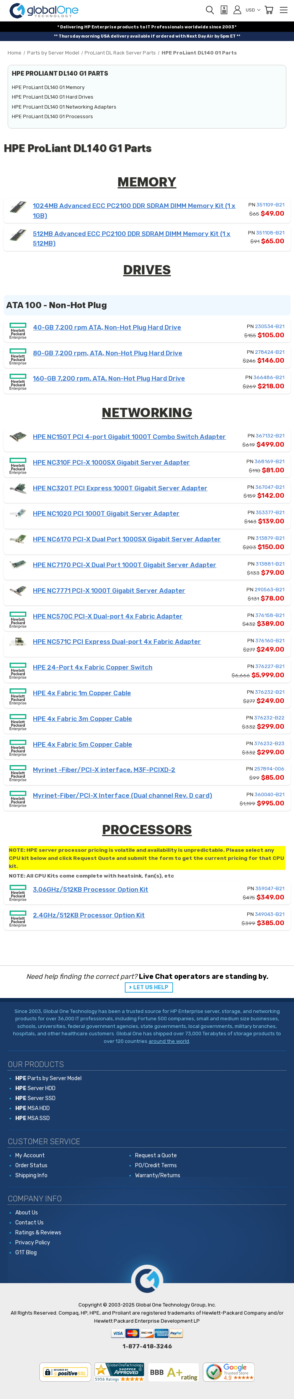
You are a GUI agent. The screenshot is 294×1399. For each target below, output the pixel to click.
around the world (169, 1041)
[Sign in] (237, 9)
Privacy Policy (32, 1242)
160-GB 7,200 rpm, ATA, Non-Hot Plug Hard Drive (109, 378)
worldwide (196, 27)
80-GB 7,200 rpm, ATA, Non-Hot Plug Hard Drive (107, 353)
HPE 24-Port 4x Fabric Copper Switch (92, 667)
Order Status (31, 1165)
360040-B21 (269, 794)
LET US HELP (150, 987)
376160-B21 (269, 640)
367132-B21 (270, 436)
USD (253, 10)
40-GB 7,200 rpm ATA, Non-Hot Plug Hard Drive (107, 327)
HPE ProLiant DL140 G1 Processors (52, 116)
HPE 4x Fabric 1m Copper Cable (82, 693)
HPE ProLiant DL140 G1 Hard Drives (52, 97)
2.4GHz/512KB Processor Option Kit (89, 915)
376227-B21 (269, 666)
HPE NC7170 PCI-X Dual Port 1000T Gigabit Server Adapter (124, 565)
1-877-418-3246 (147, 1346)
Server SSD (35, 1098)
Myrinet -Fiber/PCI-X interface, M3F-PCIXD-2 (104, 770)
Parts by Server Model (48, 1078)
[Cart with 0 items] (268, 9)
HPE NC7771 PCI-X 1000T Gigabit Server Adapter (109, 590)
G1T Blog (26, 1252)
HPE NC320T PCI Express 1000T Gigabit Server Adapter (120, 488)
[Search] (209, 9)
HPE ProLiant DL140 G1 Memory (48, 87)
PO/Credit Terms (156, 1165)
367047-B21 (269, 487)
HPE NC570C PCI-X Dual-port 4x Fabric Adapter (108, 616)
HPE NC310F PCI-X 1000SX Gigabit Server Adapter (111, 462)
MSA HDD (32, 1108)
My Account (30, 1155)
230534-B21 (269, 326)
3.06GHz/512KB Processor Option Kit (90, 889)
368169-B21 (269, 461)
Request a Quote (156, 1155)
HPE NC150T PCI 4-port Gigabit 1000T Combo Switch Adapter (129, 436)
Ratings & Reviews (38, 1232)
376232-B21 (269, 692)
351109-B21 (270, 205)
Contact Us (29, 1222)
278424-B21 (269, 352)
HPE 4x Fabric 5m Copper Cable (82, 744)
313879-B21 (270, 538)
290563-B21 (269, 589)
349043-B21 (269, 914)
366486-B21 (268, 377)
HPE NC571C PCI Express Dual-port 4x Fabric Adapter (117, 641)
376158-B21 (269, 615)
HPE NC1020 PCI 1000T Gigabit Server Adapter (106, 513)
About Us (26, 1212)
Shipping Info (31, 1175)
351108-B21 (270, 233)
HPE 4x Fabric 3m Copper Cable (82, 719)
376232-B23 (269, 743)
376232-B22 (269, 718)
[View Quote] (223, 9)
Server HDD (35, 1088)
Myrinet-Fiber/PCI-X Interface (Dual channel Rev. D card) (122, 795)
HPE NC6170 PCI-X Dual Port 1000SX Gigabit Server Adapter (127, 539)
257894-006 (269, 769)
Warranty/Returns (157, 1175)
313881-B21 (270, 564)
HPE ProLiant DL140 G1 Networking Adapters (64, 107)
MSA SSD (32, 1118)
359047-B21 (269, 888)
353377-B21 (270, 512)
